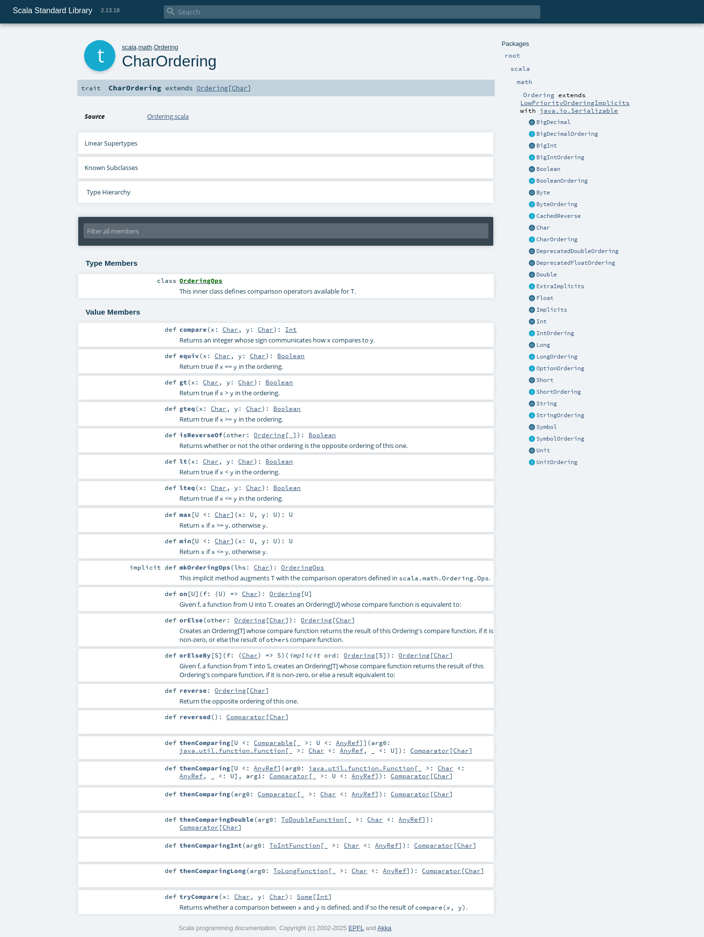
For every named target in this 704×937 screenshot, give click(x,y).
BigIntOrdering (560, 157)
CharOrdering (556, 239)
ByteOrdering (556, 204)
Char (543, 227)
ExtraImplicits (560, 286)
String (546, 403)
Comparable (273, 742)
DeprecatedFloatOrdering (575, 262)
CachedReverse (558, 216)
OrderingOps (302, 567)
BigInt (546, 145)
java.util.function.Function (232, 750)
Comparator (245, 717)
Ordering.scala (168, 116)
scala (129, 47)
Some (304, 896)
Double (546, 274)
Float (544, 298)
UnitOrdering (556, 462)
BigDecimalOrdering (567, 133)
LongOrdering (556, 356)
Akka (384, 928)
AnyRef (347, 742)
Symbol (546, 427)
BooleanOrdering (562, 180)
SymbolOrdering (560, 438)
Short (544, 380)
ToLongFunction (300, 870)
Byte (543, 192)
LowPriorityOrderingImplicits (575, 102)
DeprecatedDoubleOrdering (577, 251)
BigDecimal (553, 122)
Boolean (548, 169)
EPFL (356, 928)
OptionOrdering (560, 368)
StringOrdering (560, 415)
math (145, 47)
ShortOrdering (558, 391)
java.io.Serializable (579, 110)
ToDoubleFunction (312, 819)
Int (541, 321)
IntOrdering (555, 333)
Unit (543, 450)
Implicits (551, 309)
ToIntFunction (294, 845)
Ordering (166, 47)
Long (543, 344)
